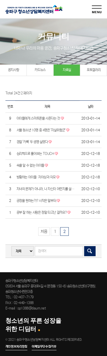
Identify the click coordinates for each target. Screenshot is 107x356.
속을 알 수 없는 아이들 (32, 166)
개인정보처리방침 (16, 346)
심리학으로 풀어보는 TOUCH (37, 154)
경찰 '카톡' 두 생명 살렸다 (34, 142)
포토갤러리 (93, 70)
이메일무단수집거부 (44, 346)
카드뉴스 (40, 70)
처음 (44, 231)
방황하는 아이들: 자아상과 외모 (38, 177)
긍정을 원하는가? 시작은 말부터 (38, 201)
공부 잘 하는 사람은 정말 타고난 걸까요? (43, 213)
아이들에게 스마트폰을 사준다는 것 (40, 118)
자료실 (67, 70)
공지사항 (13, 70)
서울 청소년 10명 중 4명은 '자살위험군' (43, 130)
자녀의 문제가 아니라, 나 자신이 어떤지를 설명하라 (46, 189)
